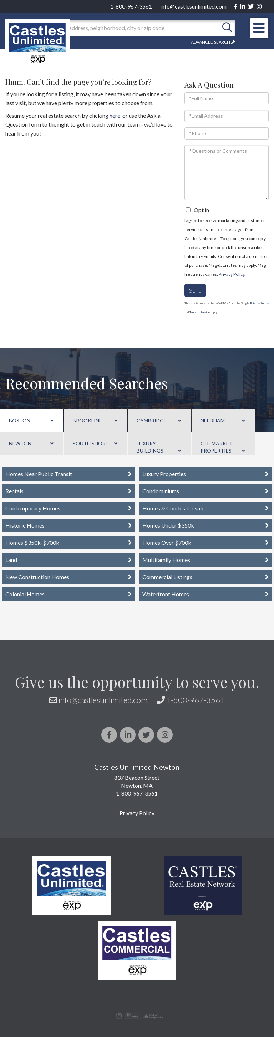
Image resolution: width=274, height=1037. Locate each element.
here (115, 115)
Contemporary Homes (32, 508)
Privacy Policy (231, 274)
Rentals (14, 491)
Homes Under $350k (168, 525)
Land (11, 559)
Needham (213, 420)
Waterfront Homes (165, 594)
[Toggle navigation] (259, 28)
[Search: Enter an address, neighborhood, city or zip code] (129, 28)
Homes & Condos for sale (173, 508)
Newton (20, 443)
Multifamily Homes (166, 559)
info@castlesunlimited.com (193, 6)
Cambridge (152, 420)
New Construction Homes (37, 576)
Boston (19, 420)
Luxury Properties (164, 473)
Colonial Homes (25, 594)
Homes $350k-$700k (32, 542)
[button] (227, 28)
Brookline (87, 420)
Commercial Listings (167, 576)
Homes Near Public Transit (38, 473)
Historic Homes (25, 525)
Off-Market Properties (217, 447)
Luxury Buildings (150, 447)
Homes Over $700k (166, 542)
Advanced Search (210, 42)
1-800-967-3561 (131, 6)
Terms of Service (199, 312)
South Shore (90, 443)
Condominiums (160, 491)
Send (195, 290)
